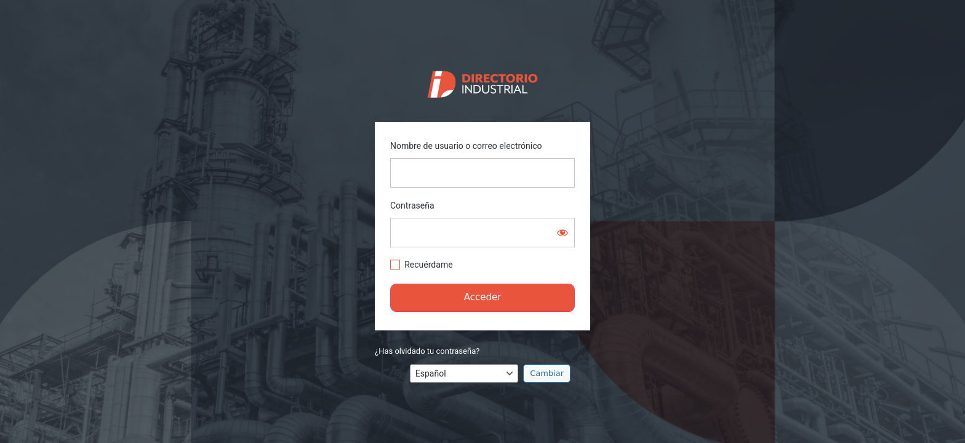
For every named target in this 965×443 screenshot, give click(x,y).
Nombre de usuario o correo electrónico (466, 146)
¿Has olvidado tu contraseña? (427, 351)
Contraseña (412, 205)
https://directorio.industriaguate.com (483, 81)
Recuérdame (428, 264)
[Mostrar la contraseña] (562, 232)
